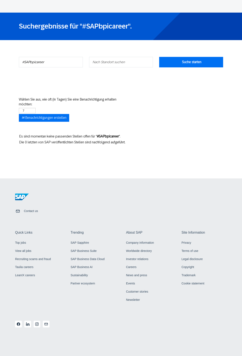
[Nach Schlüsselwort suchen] (51, 62)
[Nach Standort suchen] (121, 62)
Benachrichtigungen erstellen (44, 117)
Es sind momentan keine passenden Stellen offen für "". (69, 136)
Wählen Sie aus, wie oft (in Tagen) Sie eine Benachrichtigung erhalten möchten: (67, 102)
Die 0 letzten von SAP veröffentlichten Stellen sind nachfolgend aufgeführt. (72, 142)
